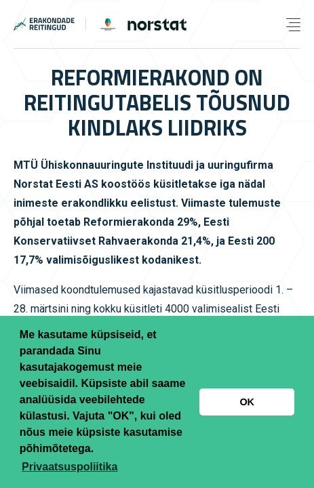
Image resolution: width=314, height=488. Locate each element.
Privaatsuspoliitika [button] (69, 466)
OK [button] (246, 401)
